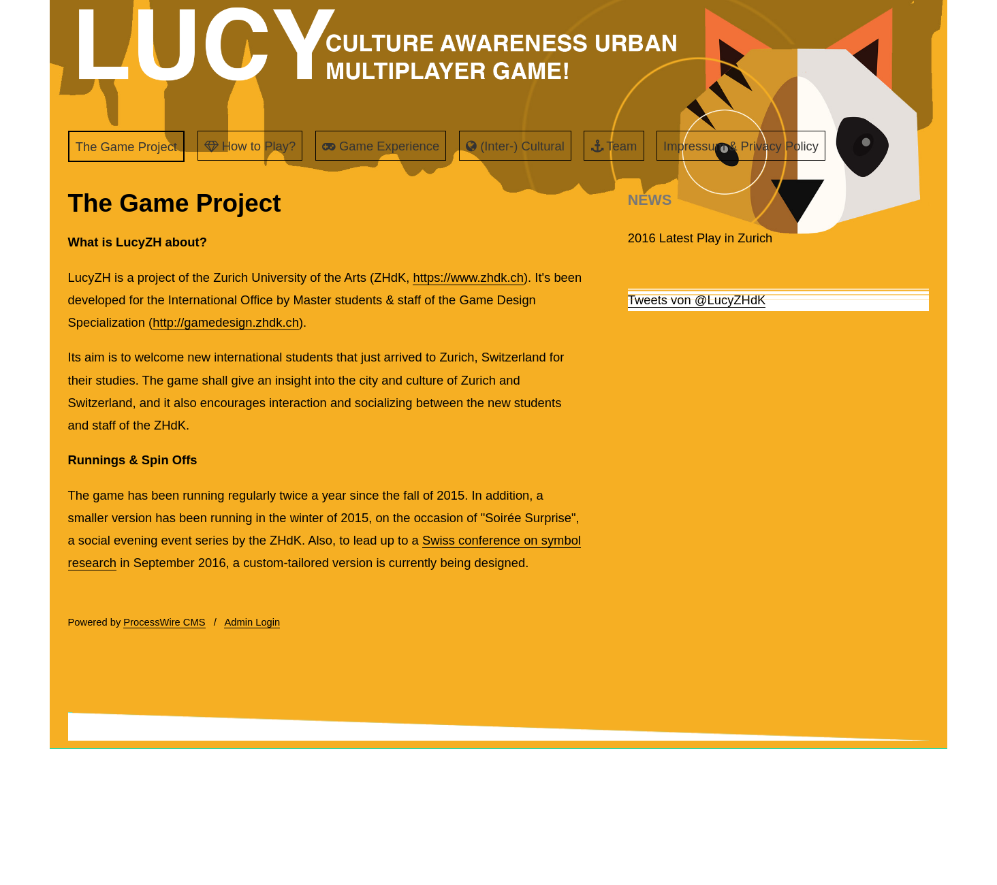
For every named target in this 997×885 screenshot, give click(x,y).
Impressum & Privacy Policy (741, 146)
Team (614, 146)
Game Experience (380, 146)
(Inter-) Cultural (515, 146)
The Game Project (126, 147)
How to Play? (250, 146)
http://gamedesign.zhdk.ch (226, 322)
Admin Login (252, 622)
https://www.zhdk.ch (468, 277)
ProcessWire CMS (164, 622)
